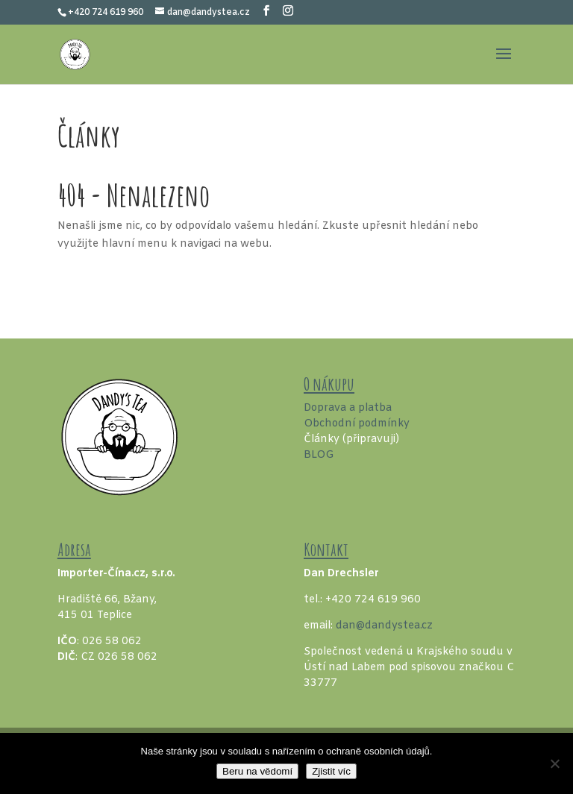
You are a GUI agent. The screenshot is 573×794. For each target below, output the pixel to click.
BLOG (319, 455)
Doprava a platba (348, 408)
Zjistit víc (331, 771)
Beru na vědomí (257, 771)
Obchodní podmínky (357, 424)
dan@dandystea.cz (384, 626)
